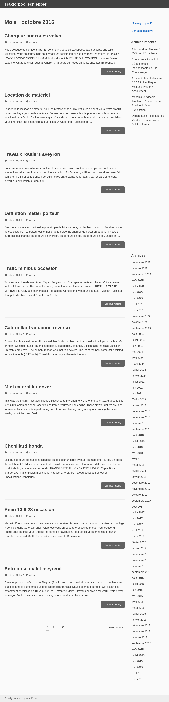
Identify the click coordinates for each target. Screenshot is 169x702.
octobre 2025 (139, 268)
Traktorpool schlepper (26, 4)
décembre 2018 (141, 411)
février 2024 (139, 369)
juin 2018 (137, 447)
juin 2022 (137, 387)
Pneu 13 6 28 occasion (29, 509)
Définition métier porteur (32, 213)
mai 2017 (137, 524)
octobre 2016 (139, 566)
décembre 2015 (141, 625)
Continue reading (115, 72)
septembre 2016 (141, 572)
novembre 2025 (141, 262)
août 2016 (138, 578)
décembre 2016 (141, 554)
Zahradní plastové (142, 30)
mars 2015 (138, 679)
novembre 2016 (141, 560)
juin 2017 (137, 518)
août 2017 (138, 506)
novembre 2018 (141, 417)
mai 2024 (137, 351)
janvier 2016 (139, 619)
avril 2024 (137, 357)
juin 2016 (137, 589)
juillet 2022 (138, 381)
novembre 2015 (141, 631)
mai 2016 (137, 596)
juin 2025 (137, 292)
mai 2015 (137, 667)
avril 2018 (137, 459)
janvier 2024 (139, 375)
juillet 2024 (138, 340)
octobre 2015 (139, 637)
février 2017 (139, 542)
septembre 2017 (141, 500)
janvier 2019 (139, 405)
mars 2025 (138, 310)
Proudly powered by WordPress (21, 698)
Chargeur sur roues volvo (33, 35)
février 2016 (139, 613)
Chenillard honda (24, 446)
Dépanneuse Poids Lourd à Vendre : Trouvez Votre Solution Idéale (148, 120)
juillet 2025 (138, 286)
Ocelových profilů (142, 23)
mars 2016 (138, 607)
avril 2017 (137, 530)
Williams (33, 42)
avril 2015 (137, 673)
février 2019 (139, 399)
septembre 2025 (141, 274)
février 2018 (139, 470)
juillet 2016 (138, 583)
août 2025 (138, 280)
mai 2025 (137, 298)
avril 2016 (137, 601)
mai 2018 (137, 453)
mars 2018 (138, 464)
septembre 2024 (141, 328)
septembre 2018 (141, 429)
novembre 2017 (141, 488)
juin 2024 (137, 346)
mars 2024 (138, 363)
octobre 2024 (139, 322)
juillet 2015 (138, 655)
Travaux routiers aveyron (32, 154)
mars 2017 (138, 536)
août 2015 (138, 649)
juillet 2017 (138, 512)
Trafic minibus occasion (31, 268)
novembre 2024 (141, 316)
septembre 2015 (141, 643)
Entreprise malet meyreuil (33, 568)
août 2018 (138, 435)
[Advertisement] (148, 192)
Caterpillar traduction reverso (37, 327)
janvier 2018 (139, 476)
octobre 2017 (139, 494)
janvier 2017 (139, 548)
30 (63, 627)
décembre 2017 (141, 482)
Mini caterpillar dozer (28, 386)
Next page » (115, 627)
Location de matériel (27, 95)
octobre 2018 (139, 423)
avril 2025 (137, 304)
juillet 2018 (138, 441)
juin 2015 (137, 661)
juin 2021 (137, 393)
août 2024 (138, 334)
